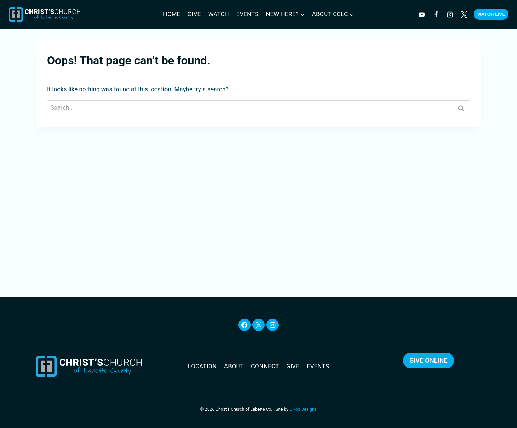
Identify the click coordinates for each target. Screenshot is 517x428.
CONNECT (265, 366)
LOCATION (202, 366)
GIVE (292, 366)
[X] (258, 325)
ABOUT (234, 366)
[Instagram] (450, 14)
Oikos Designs (303, 409)
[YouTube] (422, 14)
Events (247, 14)
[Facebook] (436, 14)
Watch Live (491, 14)
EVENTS (318, 366)
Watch (218, 14)
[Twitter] (464, 14)
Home (171, 14)
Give (194, 14)
